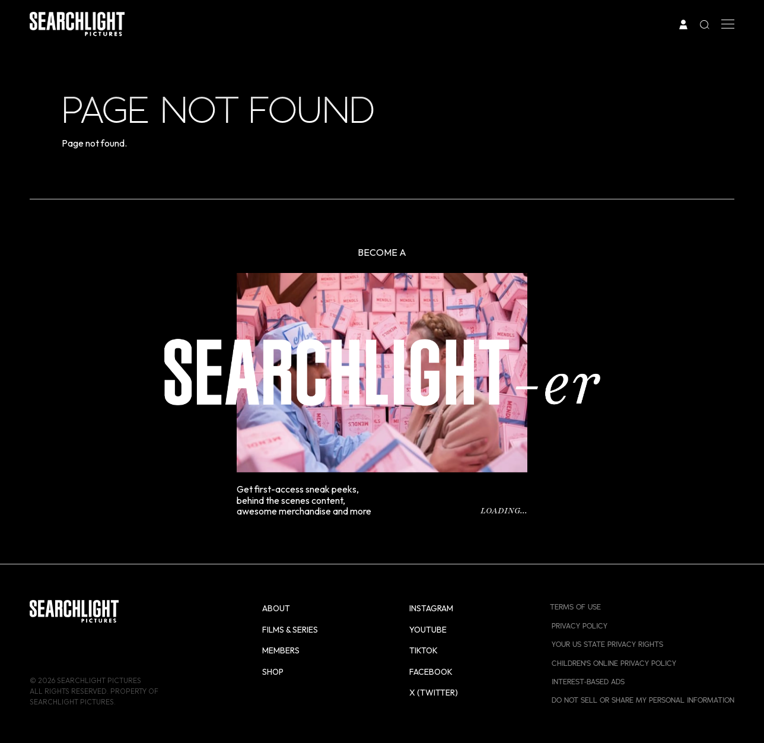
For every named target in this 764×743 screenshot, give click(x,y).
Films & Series (290, 629)
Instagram (431, 608)
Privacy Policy (579, 626)
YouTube (428, 629)
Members (281, 650)
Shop (273, 671)
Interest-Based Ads (588, 682)
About (276, 608)
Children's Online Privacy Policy (614, 663)
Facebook (431, 671)
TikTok (423, 650)
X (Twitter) (433, 692)
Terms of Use (575, 607)
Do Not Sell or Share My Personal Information (643, 700)
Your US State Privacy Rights (607, 644)
